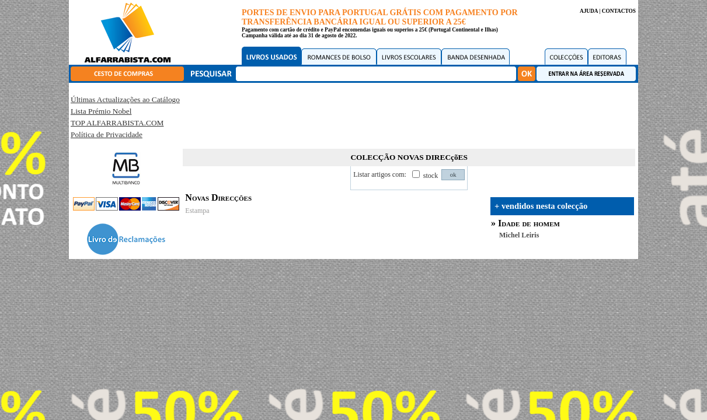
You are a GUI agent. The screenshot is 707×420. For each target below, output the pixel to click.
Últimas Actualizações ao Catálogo (125, 99)
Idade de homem (529, 223)
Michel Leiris (519, 235)
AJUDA (589, 11)
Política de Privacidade (106, 134)
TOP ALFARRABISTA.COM (117, 122)
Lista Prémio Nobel (101, 111)
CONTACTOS (619, 11)
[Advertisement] (409, 114)
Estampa (197, 210)
